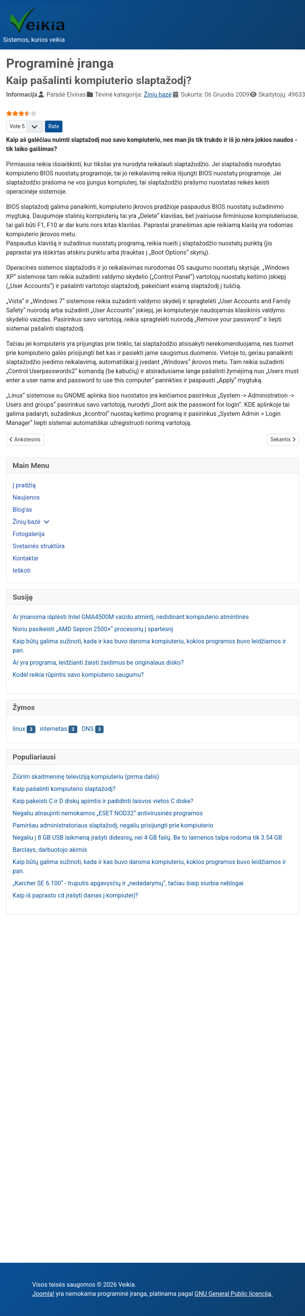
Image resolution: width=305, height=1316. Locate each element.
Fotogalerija (29, 534)
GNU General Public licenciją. (234, 1293)
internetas (53, 728)
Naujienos (26, 497)
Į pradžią (24, 485)
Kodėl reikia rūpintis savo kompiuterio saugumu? (78, 674)
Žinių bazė (26, 521)
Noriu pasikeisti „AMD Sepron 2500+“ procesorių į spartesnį (93, 629)
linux (19, 728)
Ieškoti (21, 570)
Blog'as (22, 509)
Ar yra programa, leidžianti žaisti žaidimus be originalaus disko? (98, 662)
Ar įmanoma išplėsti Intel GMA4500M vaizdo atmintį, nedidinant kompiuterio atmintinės (131, 617)
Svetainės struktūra (39, 546)
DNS (88, 728)
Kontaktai (25, 558)
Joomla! (43, 1293)
